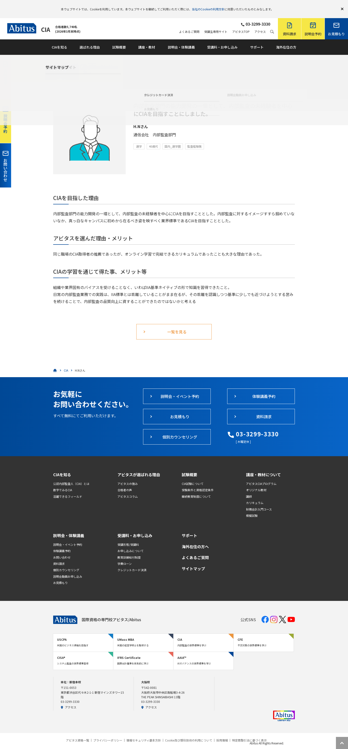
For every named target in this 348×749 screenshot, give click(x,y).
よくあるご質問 (189, 24)
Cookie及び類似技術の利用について (188, 733)
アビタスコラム (127, 489)
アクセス (260, 24)
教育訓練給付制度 (129, 550)
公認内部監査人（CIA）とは (71, 477)
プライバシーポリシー (107, 733)
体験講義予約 (62, 544)
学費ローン (124, 557)
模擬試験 (252, 508)
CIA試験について (192, 477)
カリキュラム (254, 496)
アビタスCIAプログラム (261, 477)
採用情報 (222, 733)
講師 (249, 489)
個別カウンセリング (66, 563)
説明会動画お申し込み (67, 569)
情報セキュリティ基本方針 (143, 733)
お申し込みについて (130, 544)
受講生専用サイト (215, 24)
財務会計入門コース (259, 502)
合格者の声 (124, 483)
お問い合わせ (62, 550)
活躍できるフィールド (67, 489)
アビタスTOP (241, 24)
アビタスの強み (127, 477)
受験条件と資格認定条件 (198, 483)
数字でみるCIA (62, 483)
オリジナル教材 (256, 483)
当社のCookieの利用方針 (208, 5)
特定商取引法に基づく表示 (249, 733)
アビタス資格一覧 (77, 733)
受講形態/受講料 (128, 537)
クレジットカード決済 (131, 563)
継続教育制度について (196, 489)
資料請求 (59, 557)
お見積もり (60, 576)
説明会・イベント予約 (67, 537)
